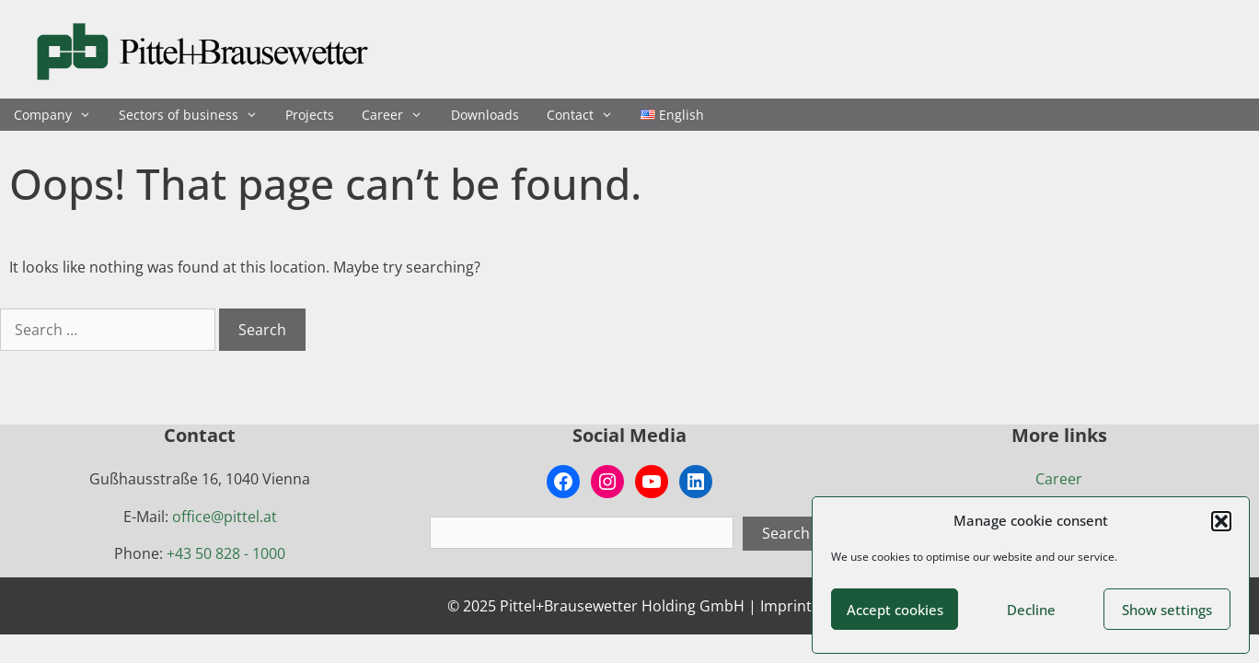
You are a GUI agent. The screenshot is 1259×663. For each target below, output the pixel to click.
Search (786, 533)
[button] (1221, 521)
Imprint (786, 606)
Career (399, 115)
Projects (309, 114)
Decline (1031, 609)
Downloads (485, 114)
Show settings (1167, 609)
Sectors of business (195, 115)
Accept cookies (895, 609)
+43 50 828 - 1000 (226, 553)
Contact (587, 115)
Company (59, 115)
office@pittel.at (224, 516)
